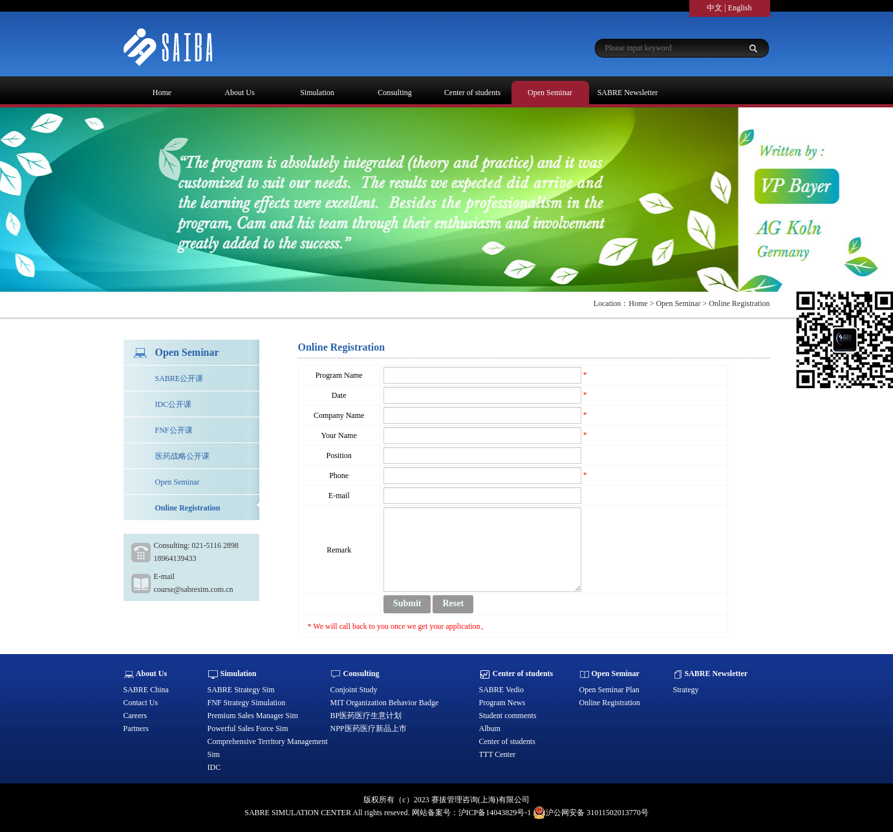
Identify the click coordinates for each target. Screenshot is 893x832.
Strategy (686, 689)
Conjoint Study (354, 689)
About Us (239, 92)
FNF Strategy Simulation (247, 702)
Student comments (508, 715)
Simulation (317, 92)
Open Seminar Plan (609, 689)
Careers (135, 715)
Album (489, 728)
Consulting (395, 92)
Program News (502, 702)
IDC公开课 (173, 404)
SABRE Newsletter (627, 92)
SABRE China (146, 689)
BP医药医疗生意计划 (366, 715)
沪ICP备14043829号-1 (495, 812)
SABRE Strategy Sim (241, 689)
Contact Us (141, 702)
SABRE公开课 (179, 378)
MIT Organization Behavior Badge (384, 702)
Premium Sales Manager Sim (253, 715)
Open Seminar (550, 92)
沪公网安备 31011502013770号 (591, 812)
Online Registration (188, 507)
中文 (714, 7)
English (740, 7)
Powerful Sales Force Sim (248, 728)
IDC (214, 767)
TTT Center (497, 754)
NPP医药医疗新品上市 (368, 728)
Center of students (472, 92)
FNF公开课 (174, 430)
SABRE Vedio (501, 689)
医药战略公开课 (182, 456)
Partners (136, 728)
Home (162, 92)
